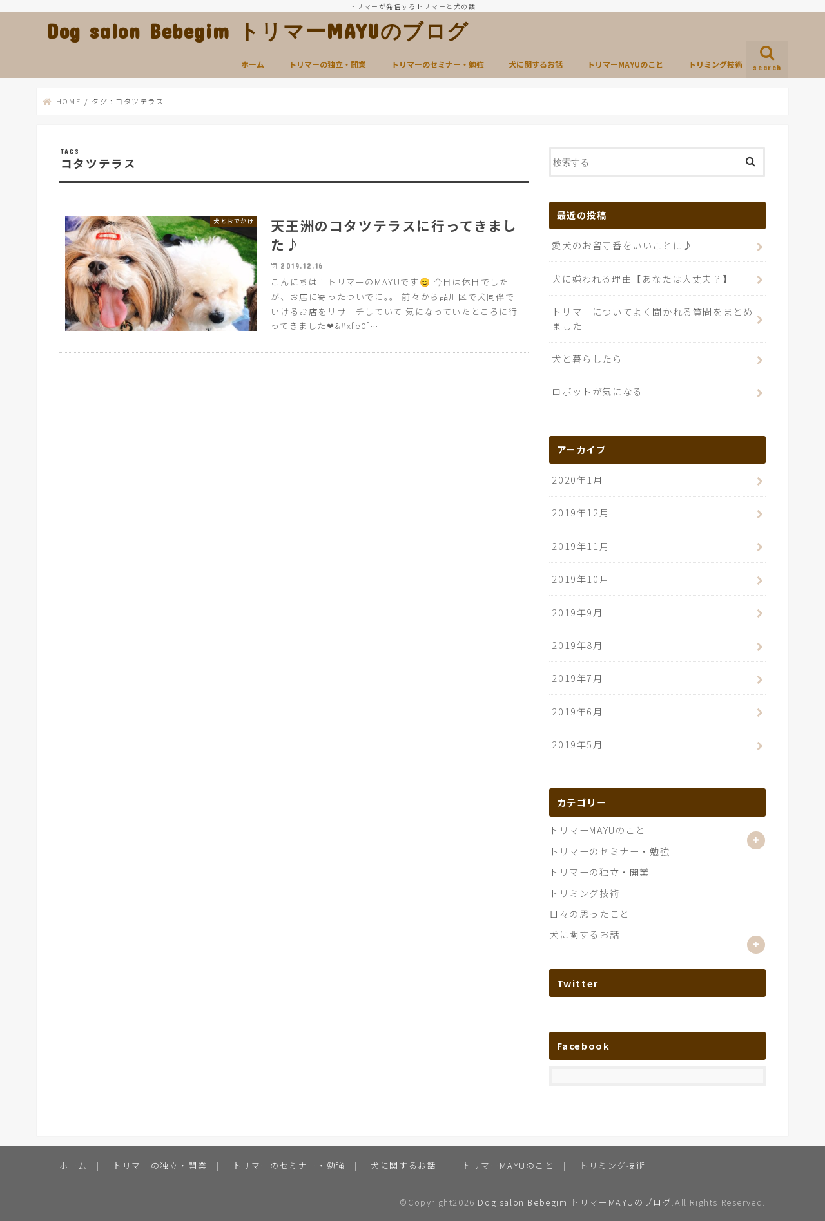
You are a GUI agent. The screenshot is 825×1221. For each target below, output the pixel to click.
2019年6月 (577, 711)
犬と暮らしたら (587, 358)
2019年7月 (577, 678)
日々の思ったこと (589, 913)
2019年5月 (577, 744)
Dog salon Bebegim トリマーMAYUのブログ (258, 31)
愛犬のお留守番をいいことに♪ (622, 245)
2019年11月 (580, 546)
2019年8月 (577, 645)
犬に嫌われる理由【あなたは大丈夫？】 (642, 278)
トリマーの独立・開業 (327, 64)
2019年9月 (577, 612)
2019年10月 (580, 578)
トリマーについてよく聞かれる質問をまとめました (652, 318)
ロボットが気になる (597, 391)
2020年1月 (577, 479)
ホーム (252, 64)
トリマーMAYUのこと (625, 64)
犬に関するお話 (536, 64)
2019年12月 (580, 512)
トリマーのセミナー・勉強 (437, 64)
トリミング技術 (715, 64)
